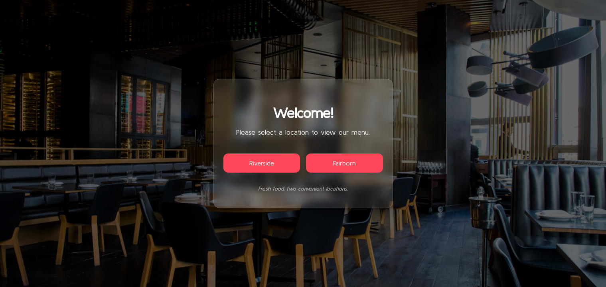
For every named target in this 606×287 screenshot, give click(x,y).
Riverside (261, 163)
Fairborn (344, 163)
